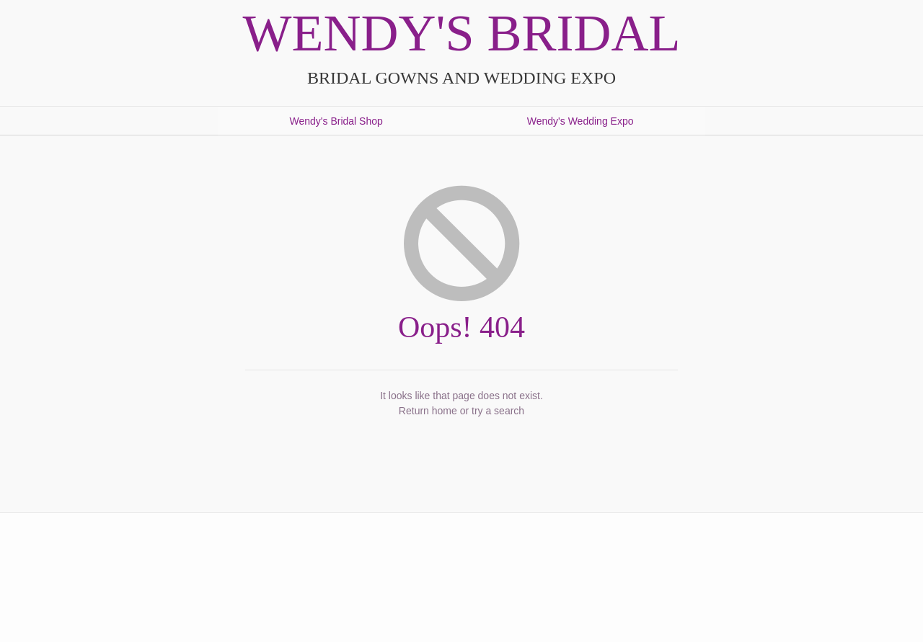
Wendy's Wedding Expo (580, 121)
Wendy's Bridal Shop (336, 121)
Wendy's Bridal (462, 33)
